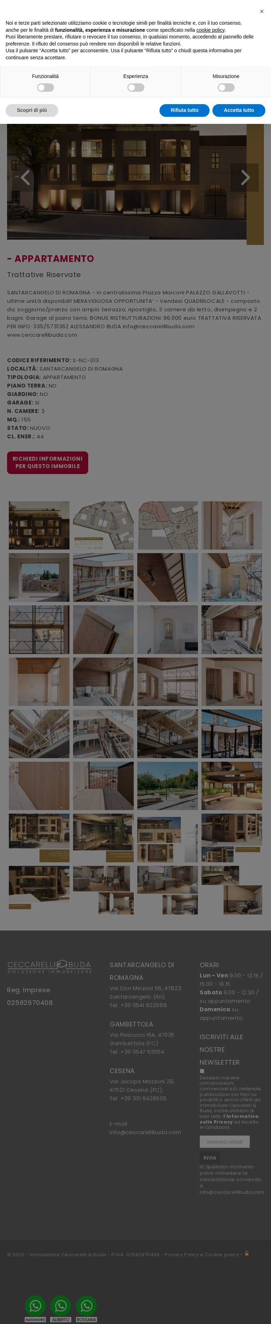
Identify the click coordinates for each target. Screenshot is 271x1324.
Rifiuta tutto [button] (185, 110)
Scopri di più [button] (32, 110)
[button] (261, 11)
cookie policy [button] (210, 30)
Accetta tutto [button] (239, 110)
